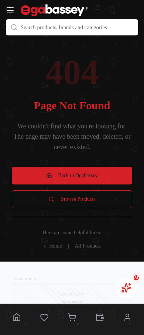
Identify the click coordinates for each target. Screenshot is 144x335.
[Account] (127, 318)
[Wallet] (99, 318)
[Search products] (72, 27)
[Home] (16, 318)
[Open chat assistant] (126, 288)
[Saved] (44, 318)
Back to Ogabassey (71, 176)
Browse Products (71, 199)
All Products (87, 246)
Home (52, 246)
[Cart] (72, 318)
